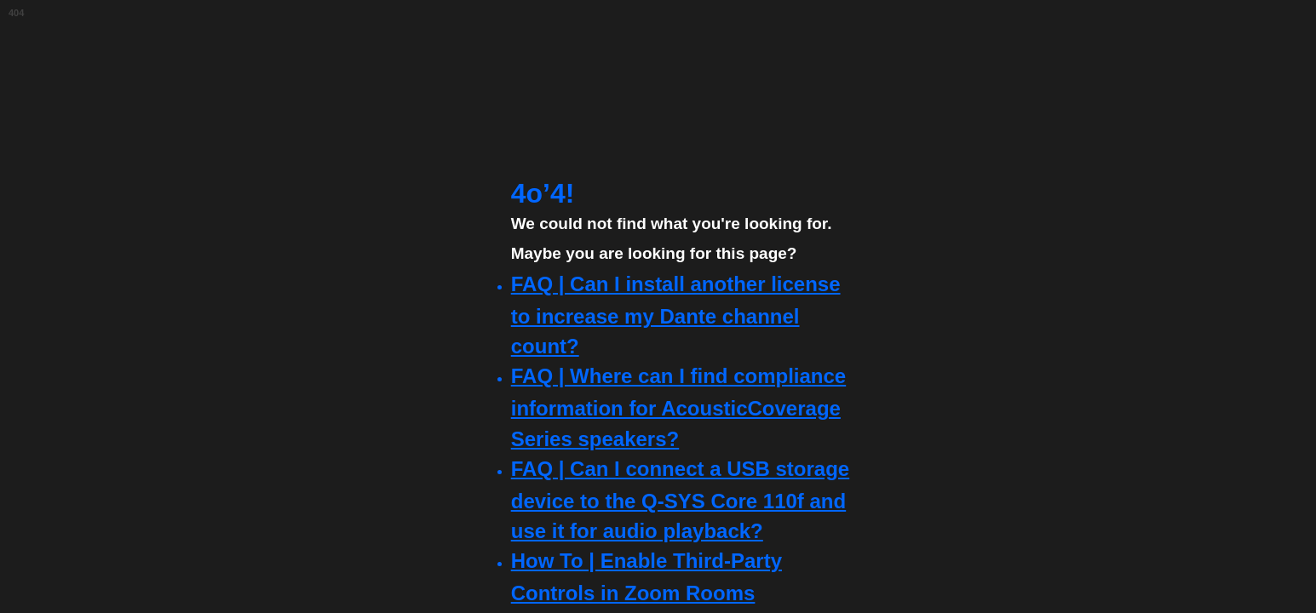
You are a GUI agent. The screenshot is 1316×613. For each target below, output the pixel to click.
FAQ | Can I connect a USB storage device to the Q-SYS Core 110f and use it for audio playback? (680, 499)
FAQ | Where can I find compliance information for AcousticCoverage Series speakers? (678, 407)
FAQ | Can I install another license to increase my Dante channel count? (676, 315)
